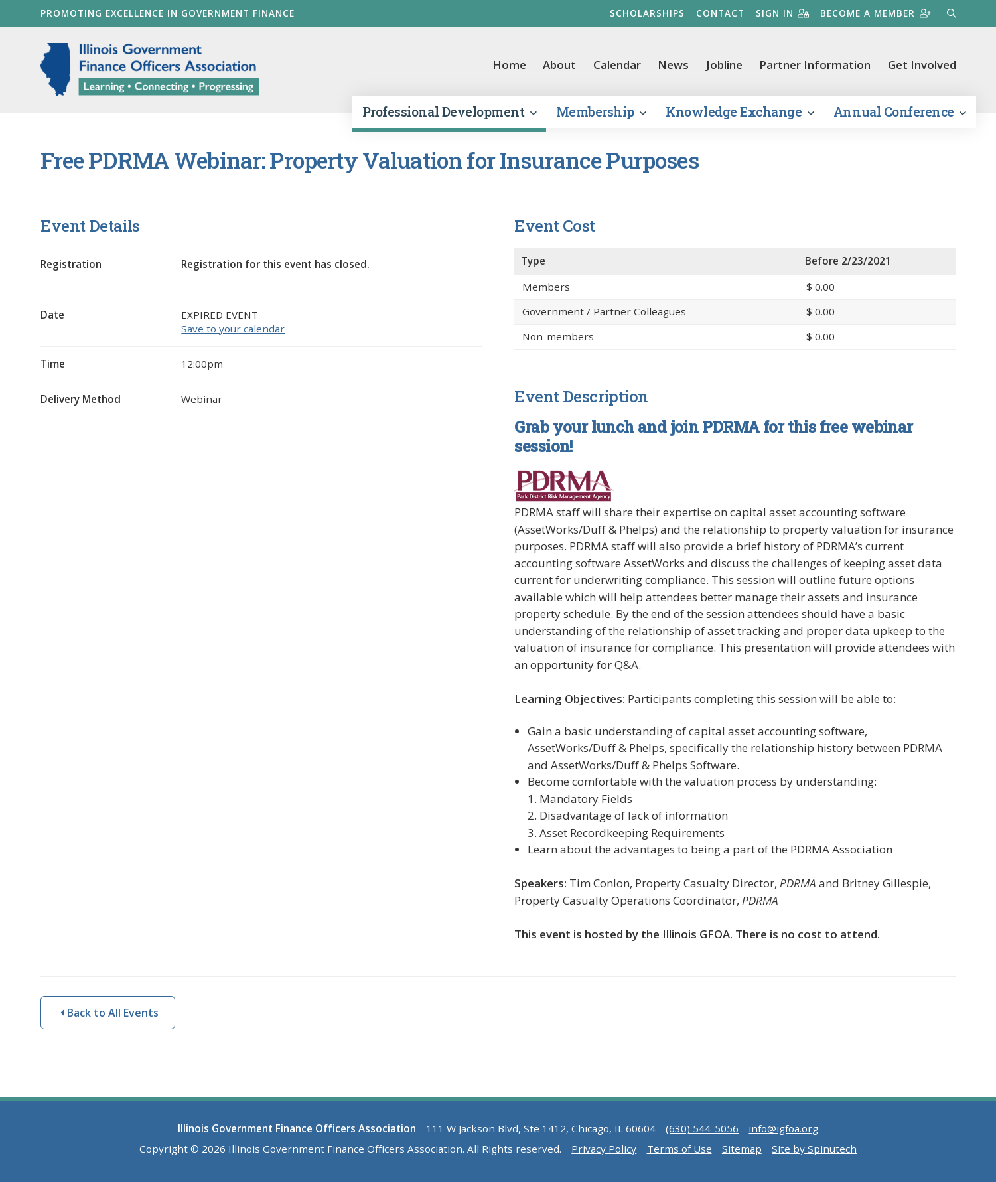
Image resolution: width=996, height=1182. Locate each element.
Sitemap (742, 1148)
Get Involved (922, 64)
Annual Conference (899, 112)
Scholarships (647, 13)
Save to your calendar (233, 328)
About (559, 64)
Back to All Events (109, 1012)
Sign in (783, 13)
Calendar (617, 64)
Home (509, 64)
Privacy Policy (603, 1148)
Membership (601, 112)
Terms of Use (679, 1148)
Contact (720, 13)
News (673, 64)
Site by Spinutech (814, 1148)
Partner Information (815, 64)
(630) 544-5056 (702, 1128)
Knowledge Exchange (740, 112)
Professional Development (449, 112)
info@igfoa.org (783, 1128)
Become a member (875, 13)
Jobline (724, 64)
